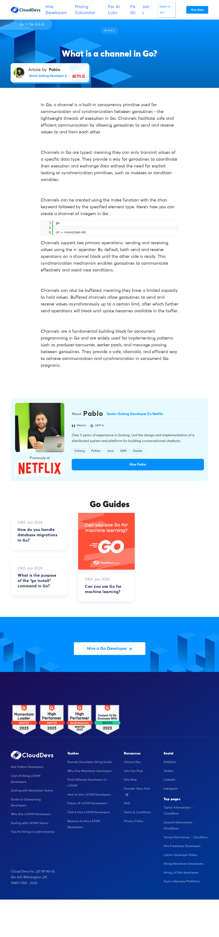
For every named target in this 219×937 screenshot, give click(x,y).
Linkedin (169, 779)
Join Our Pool (133, 771)
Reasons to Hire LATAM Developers (83, 824)
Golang (79, 450)
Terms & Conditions (137, 812)
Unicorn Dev (132, 762)
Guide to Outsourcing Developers (26, 802)
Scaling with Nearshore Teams (32, 790)
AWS (123, 450)
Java (110, 450)
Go (22, 24)
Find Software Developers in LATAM (87, 782)
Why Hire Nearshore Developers (89, 771)
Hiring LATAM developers (181, 872)
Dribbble (170, 762)
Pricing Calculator (85, 10)
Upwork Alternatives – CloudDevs (179, 825)
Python (96, 450)
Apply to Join (164, 9)
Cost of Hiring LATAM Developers (25, 778)
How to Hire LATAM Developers (89, 794)
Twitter (168, 771)
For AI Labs (114, 10)
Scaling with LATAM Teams (29, 823)
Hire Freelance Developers (182, 846)
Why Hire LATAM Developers (31, 814)
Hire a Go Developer (109, 648)
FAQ (127, 803)
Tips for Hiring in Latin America (33, 831)
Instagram (171, 788)
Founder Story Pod (137, 791)
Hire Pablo (137, 464)
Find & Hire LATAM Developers (88, 812)
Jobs (145, 10)
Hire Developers (56, 10)
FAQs (133, 10)
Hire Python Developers (27, 767)
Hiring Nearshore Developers (184, 863)
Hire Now (130, 779)
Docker (138, 450)
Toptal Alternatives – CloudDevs (178, 810)
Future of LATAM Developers (87, 803)
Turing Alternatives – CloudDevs (186, 837)
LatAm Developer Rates (180, 855)
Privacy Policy (133, 821)
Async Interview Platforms (182, 881)
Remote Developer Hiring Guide (89, 762)
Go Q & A (36, 24)
